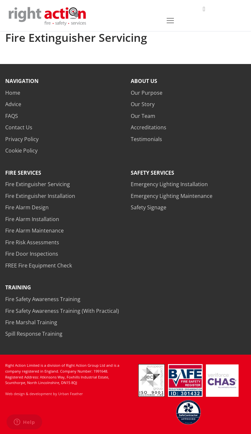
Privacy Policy (22, 139)
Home (12, 92)
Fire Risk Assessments (32, 242)
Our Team (143, 116)
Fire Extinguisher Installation (40, 196)
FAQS (11, 116)
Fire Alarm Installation (32, 219)
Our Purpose (146, 92)
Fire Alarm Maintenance (34, 230)
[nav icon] (170, 20)
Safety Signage (148, 207)
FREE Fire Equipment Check (38, 265)
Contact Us (18, 127)
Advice (13, 104)
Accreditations (148, 127)
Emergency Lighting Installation (169, 184)
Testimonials (146, 139)
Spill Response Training (33, 333)
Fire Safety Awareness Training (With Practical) (62, 310)
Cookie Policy (21, 150)
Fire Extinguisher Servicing (37, 184)
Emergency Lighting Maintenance (171, 196)
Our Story (143, 104)
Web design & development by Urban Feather (44, 393)
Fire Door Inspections (31, 253)
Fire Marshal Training (31, 322)
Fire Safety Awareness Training (42, 299)
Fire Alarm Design (27, 207)
